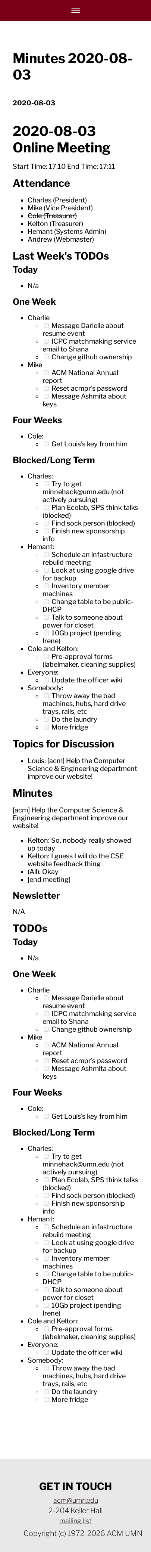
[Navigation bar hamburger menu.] (75, 10)
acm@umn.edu (75, 1500)
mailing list (75, 1521)
